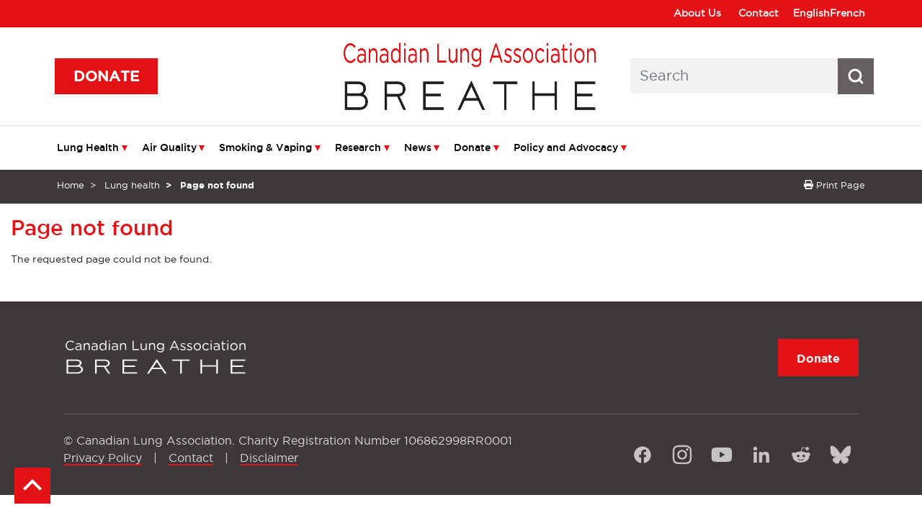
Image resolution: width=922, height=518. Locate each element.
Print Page (834, 185)
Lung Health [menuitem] (88, 147)
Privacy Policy (102, 457)
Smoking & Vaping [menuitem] (265, 147)
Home (70, 185)
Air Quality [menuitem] (169, 147)
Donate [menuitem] (472, 147)
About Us (697, 13)
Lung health (132, 185)
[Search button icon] (856, 76)
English (811, 13)
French (847, 13)
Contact (758, 13)
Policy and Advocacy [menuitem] (566, 147)
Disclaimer (269, 457)
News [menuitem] (417, 147)
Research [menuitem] (358, 147)
